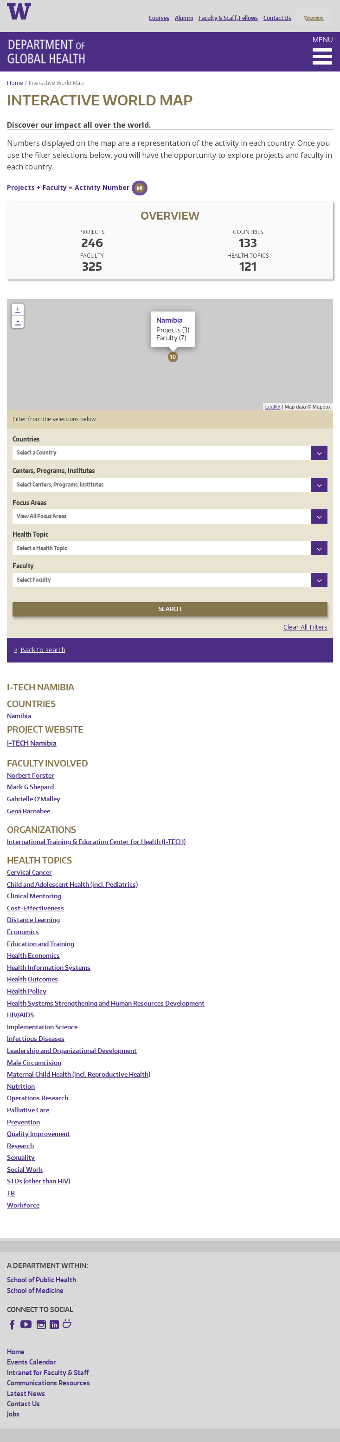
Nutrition (21, 1074)
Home (15, 70)
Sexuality (21, 1145)
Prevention (23, 1109)
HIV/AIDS (20, 1003)
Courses (157, 10)
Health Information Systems (48, 955)
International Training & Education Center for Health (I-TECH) (96, 829)
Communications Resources (48, 1371)
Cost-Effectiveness (35, 895)
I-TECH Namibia (32, 730)
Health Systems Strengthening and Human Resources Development (106, 990)
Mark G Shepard (30, 775)
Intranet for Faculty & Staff (48, 1360)
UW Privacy (130, 1433)
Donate (313, 10)
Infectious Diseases (35, 1026)
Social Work (25, 1157)
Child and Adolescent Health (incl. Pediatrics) (72, 872)
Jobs (13, 1402)
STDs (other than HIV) (38, 1169)
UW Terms (167, 1433)
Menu (323, 27)
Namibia (19, 703)
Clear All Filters (305, 614)
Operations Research (37, 1086)
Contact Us (275, 10)
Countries (26, 426)
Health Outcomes (32, 967)
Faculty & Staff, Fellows (226, 10)
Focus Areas (29, 490)
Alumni (182, 10)
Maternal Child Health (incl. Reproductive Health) (78, 1062)
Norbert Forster (30, 763)
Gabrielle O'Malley (33, 787)
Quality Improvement (38, 1121)
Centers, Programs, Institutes (54, 458)
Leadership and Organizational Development (72, 1038)
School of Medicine (35, 1278)
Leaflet (273, 394)
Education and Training (40, 931)
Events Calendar (31, 1350)
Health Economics (33, 943)
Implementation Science (42, 1014)
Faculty (23, 554)
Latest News (26, 1381)
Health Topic (30, 522)
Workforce (23, 1192)
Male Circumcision (34, 1050)
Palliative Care (28, 1097)
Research (20, 1133)
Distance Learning (33, 907)
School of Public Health (41, 1268)
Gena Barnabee (28, 798)
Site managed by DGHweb (222, 1433)
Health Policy (26, 978)
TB (11, 1181)
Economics (23, 919)
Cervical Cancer (29, 860)
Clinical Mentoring (34, 884)
